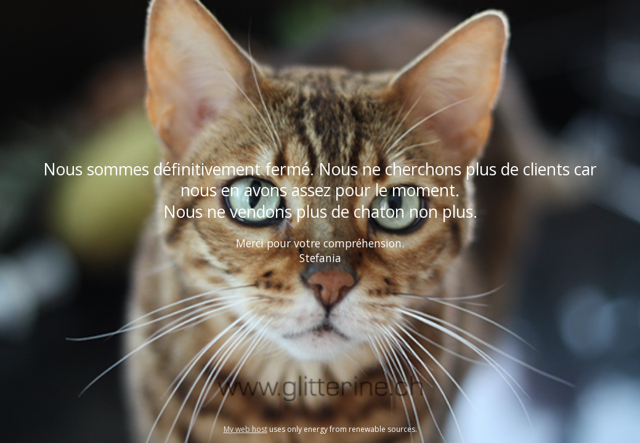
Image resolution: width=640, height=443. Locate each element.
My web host (245, 429)
